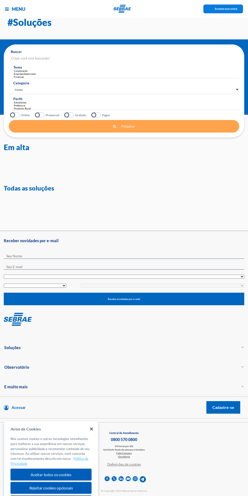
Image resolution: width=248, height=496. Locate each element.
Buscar (16, 51)
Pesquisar (124, 126)
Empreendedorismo (126, 73)
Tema (17, 67)
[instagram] (135, 479)
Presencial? (40, 114)
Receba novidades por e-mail (124, 298)
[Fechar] (91, 437)
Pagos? (96, 114)
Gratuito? (69, 114)
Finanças (126, 76)
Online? (15, 114)
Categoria (21, 83)
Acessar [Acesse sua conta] (19, 407)
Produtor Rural (125, 108)
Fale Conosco (124, 453)
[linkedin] (121, 479)
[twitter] (114, 479)
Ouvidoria (124, 456)
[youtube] (128, 479)
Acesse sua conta (226, 9)
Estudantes (125, 102)
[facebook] (107, 479)
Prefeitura (125, 105)
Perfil (17, 99)
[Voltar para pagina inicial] (124, 319)
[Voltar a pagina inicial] (124, 9)
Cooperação (126, 70)
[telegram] (143, 479)
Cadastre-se (223, 407)
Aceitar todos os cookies (51, 483)
